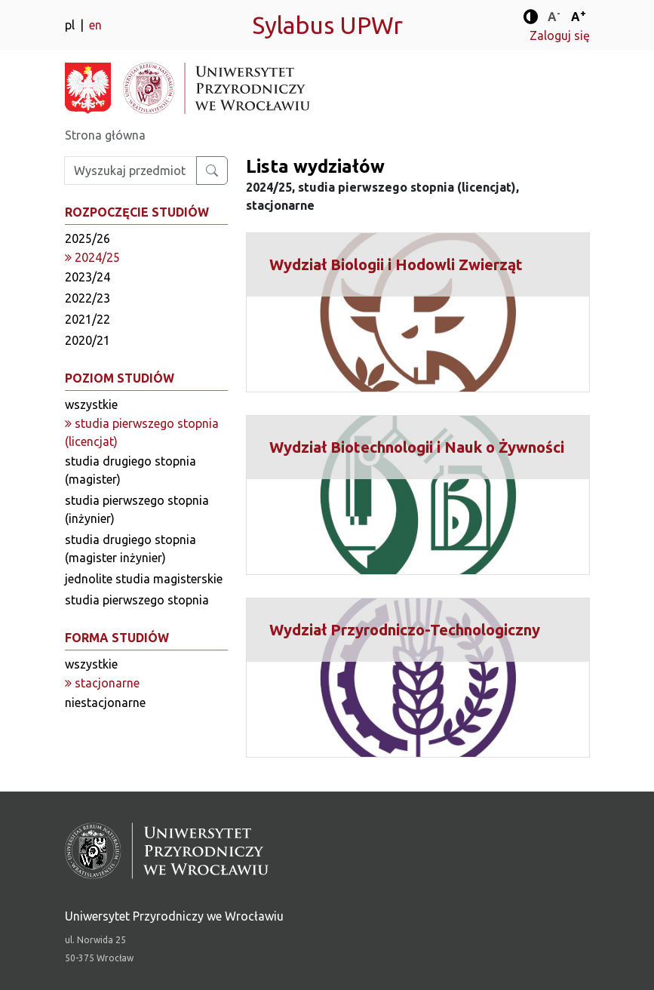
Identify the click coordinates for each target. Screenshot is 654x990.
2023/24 (87, 277)
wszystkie (91, 404)
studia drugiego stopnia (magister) (130, 470)
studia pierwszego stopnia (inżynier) (137, 509)
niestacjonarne (105, 702)
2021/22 (87, 319)
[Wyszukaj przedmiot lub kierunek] (212, 170)
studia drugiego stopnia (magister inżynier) (130, 548)
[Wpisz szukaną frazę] (130, 170)
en (95, 25)
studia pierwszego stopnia (137, 600)
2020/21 (87, 340)
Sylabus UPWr (327, 24)
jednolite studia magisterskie (144, 579)
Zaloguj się (560, 35)
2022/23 (87, 298)
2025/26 (87, 238)
